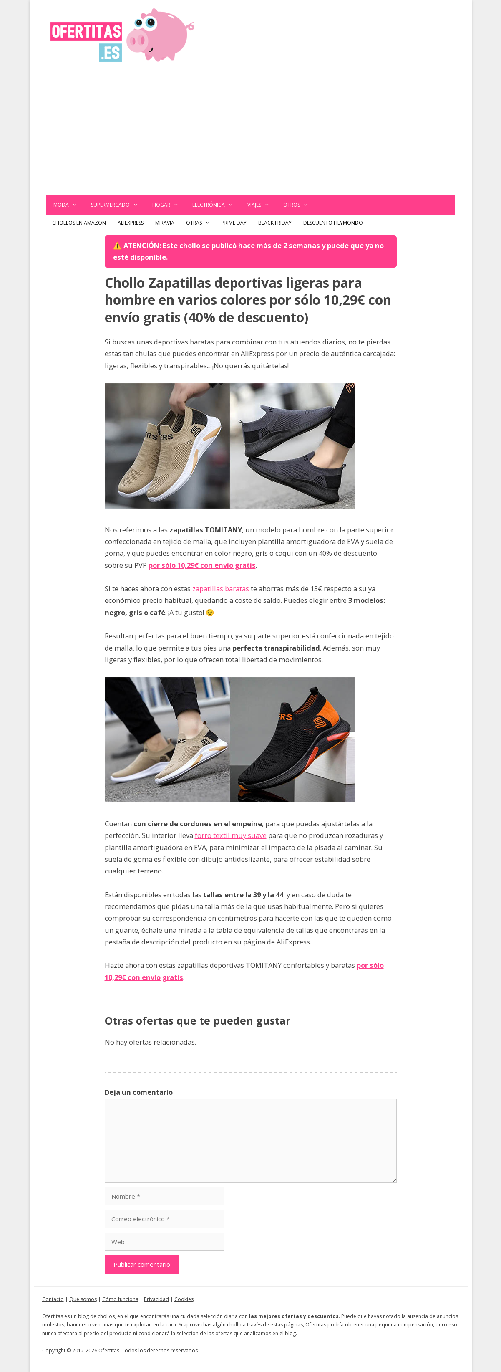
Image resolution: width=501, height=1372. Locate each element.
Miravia (164, 222)
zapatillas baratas (220, 588)
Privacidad (156, 1299)
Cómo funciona (120, 1299)
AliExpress (131, 222)
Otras (201, 223)
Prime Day (234, 222)
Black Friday (275, 222)
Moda (68, 205)
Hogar (169, 205)
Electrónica (216, 205)
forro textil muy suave (231, 835)
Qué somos (83, 1299)
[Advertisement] (251, 132)
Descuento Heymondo (333, 222)
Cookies (184, 1299)
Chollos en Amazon (79, 222)
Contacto (53, 1299)
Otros (299, 205)
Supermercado (118, 205)
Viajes (262, 205)
